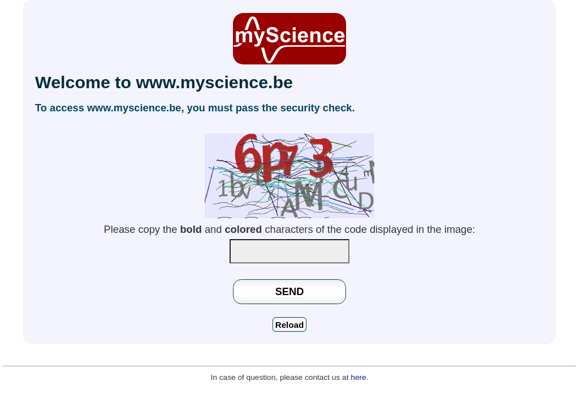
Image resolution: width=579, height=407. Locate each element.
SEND (289, 291)
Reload (289, 325)
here (358, 377)
